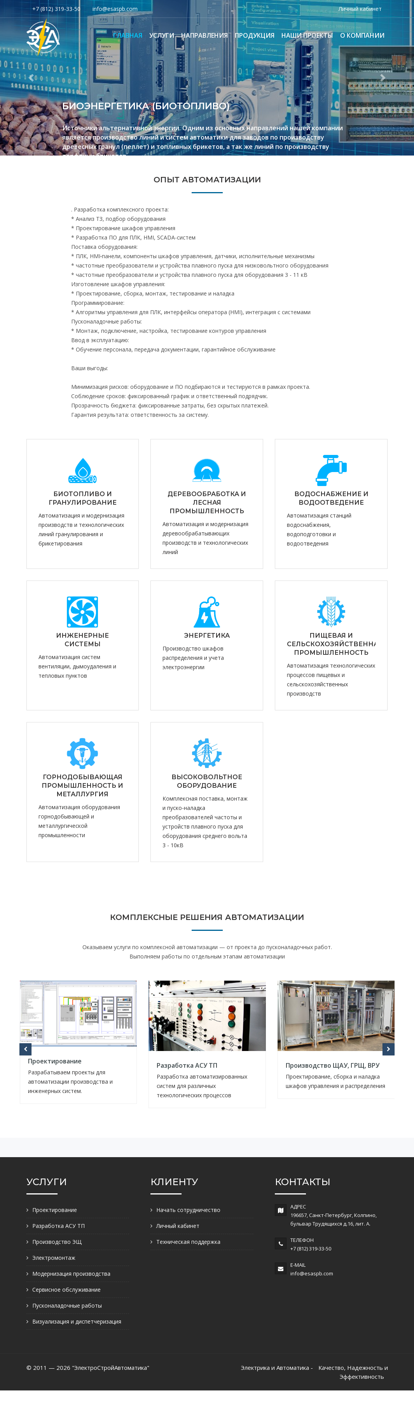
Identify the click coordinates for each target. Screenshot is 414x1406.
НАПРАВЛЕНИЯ (204, 35)
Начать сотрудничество (188, 1210)
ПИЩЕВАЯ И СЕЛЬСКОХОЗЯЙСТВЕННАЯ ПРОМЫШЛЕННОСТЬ (335, 644)
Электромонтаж (53, 1257)
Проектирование (55, 1061)
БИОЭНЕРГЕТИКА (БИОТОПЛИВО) (146, 106)
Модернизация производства (71, 1273)
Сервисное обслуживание (66, 1289)
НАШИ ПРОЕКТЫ (307, 35)
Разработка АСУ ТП (187, 1065)
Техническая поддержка (188, 1241)
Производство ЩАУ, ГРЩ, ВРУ (332, 1065)
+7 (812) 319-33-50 (56, 8)
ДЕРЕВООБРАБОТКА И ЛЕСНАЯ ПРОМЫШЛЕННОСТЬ (207, 502)
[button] (31, 78)
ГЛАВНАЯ (127, 35)
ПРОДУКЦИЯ (254, 35)
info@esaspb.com (115, 8)
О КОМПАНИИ (362, 35)
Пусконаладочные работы (67, 1305)
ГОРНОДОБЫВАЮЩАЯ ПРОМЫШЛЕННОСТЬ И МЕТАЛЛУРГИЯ (82, 785)
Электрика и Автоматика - (277, 1367)
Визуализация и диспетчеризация (76, 1321)
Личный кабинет (360, 8)
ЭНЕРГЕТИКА (207, 635)
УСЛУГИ (161, 35)
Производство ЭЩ (57, 1241)
